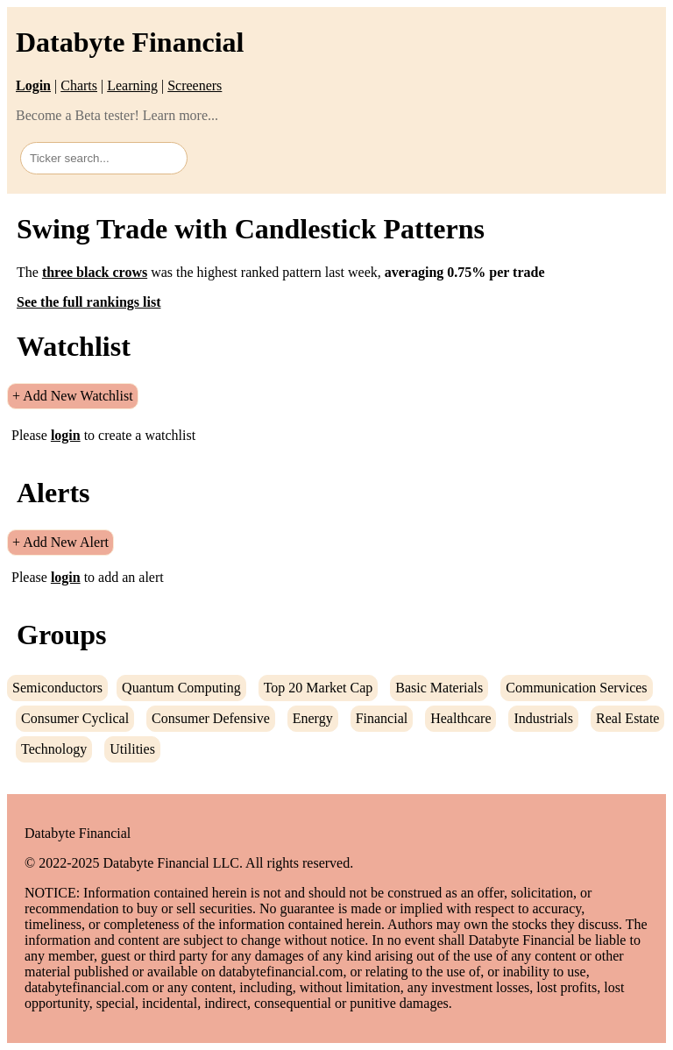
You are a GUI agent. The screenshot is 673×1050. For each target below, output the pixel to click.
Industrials (543, 718)
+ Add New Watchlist (72, 395)
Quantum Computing (181, 687)
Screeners (194, 85)
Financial (382, 718)
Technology (54, 748)
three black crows (94, 272)
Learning (132, 85)
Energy (313, 718)
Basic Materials (439, 687)
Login (33, 85)
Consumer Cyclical (75, 718)
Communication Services (576, 687)
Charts (78, 85)
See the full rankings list (88, 301)
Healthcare (460, 718)
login (66, 435)
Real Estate (627, 718)
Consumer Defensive (211, 718)
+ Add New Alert (60, 542)
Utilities (132, 748)
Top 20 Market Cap (318, 687)
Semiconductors (57, 687)
